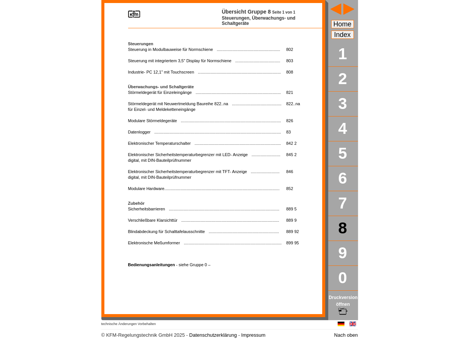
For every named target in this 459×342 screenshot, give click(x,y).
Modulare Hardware (204, 188)
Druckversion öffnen (343, 304)
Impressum (253, 335)
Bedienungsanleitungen (169, 264)
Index (342, 34)
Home (343, 24)
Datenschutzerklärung (213, 335)
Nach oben (346, 335)
